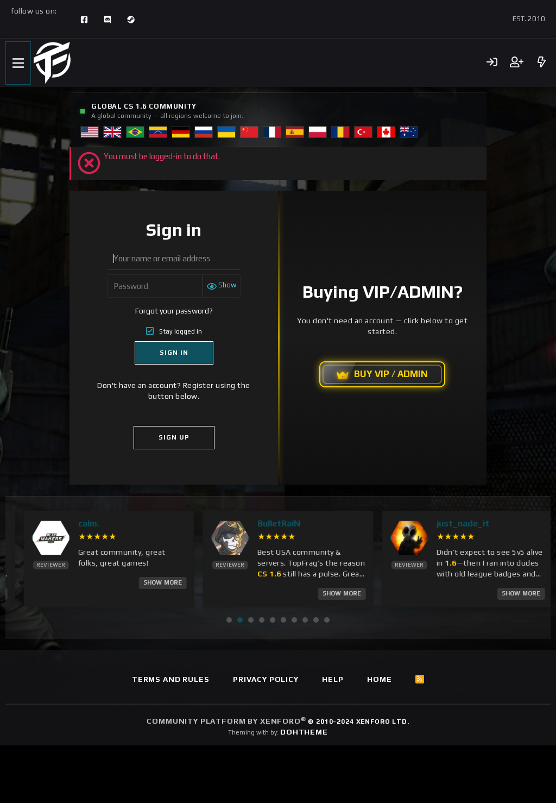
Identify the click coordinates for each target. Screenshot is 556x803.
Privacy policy (266, 678)
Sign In (174, 352)
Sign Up (174, 437)
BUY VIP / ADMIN (382, 374)
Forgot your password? (174, 310)
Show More (56, 582)
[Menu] (18, 63)
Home (379, 678)
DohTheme (304, 731)
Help (332, 678)
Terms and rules (171, 678)
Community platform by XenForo (278, 721)
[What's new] (541, 63)
